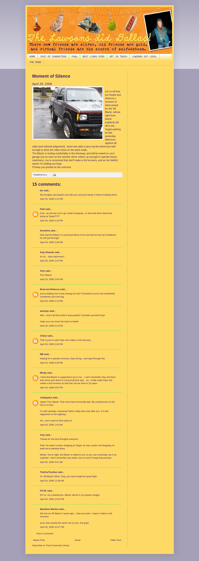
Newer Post (39, 540)
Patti (42, 209)
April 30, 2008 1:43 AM (51, 424)
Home (78, 540)
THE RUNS (35, 62)
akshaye (44, 311)
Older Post (115, 540)
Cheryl (43, 335)
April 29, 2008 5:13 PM (51, 325)
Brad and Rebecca (50, 289)
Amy (42, 271)
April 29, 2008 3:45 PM (51, 279)
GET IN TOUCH (118, 56)
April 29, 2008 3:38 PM (51, 242)
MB (41, 354)
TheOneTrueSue (48, 472)
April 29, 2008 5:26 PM (51, 344)
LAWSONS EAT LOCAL (144, 56)
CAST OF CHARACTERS (53, 56)
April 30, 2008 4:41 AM (51, 462)
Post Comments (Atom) (57, 545)
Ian (41, 190)
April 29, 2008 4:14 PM (51, 301)
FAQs (74, 56)
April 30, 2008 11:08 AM (52, 480)
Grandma (45, 230)
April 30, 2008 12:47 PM (52, 527)
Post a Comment (45, 533)
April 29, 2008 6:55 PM (51, 387)
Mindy (43, 372)
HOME (32, 56)
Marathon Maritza (49, 509)
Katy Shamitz (47, 252)
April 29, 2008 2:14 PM (51, 199)
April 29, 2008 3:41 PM (51, 260)
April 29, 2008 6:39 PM (51, 362)
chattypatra (46, 397)
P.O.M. (43, 490)
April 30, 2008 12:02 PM (52, 499)
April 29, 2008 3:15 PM (51, 220)
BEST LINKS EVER (93, 56)
